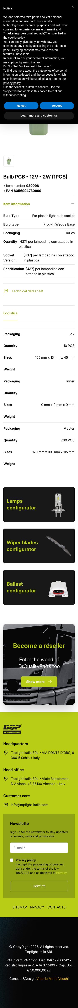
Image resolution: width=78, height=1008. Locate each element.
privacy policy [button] (12, 83)
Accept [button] (57, 105)
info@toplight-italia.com (29, 805)
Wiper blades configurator (22, 545)
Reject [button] (21, 105)
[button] (72, 6)
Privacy (61, 872)
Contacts (56, 907)
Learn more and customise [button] (38, 115)
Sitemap (19, 907)
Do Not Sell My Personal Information (26, 66)
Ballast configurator (21, 587)
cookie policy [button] (16, 37)
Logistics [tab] (10, 313)
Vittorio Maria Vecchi (52, 978)
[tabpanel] (39, 398)
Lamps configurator (21, 504)
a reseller (39, 645)
